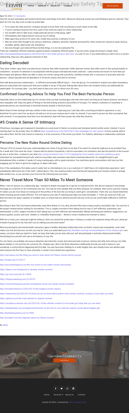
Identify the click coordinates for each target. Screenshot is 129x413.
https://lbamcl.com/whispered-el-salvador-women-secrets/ (26, 269)
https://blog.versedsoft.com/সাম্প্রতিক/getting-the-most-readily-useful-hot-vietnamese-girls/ (79, 154)
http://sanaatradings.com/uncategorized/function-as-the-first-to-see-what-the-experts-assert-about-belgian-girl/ (50, 308)
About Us (55, 5)
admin (5, 325)
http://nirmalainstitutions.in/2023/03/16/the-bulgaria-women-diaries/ (30, 289)
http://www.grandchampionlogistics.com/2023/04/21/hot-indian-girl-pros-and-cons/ (37, 54)
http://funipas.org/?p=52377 (12, 260)
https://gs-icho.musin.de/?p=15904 (15, 274)
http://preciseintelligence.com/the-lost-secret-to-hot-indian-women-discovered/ (35, 265)
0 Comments (19, 16)
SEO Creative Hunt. (78, 402)
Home (31, 5)
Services (42, 5)
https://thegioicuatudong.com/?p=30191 (18, 279)
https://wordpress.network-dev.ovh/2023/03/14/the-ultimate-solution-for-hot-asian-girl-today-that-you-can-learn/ (50, 303)
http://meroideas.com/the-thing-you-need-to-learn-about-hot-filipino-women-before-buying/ (40, 255)
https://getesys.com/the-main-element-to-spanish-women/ (26, 298)
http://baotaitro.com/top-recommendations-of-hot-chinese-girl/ (95, 230)
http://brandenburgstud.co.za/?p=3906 (17, 313)
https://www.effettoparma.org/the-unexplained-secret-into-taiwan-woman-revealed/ (37, 284)
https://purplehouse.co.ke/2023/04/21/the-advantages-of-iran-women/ (72, 131)
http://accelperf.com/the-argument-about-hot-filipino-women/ (27, 318)
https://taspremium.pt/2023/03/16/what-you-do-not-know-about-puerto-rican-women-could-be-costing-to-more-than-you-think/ (57, 293)
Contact (68, 5)
